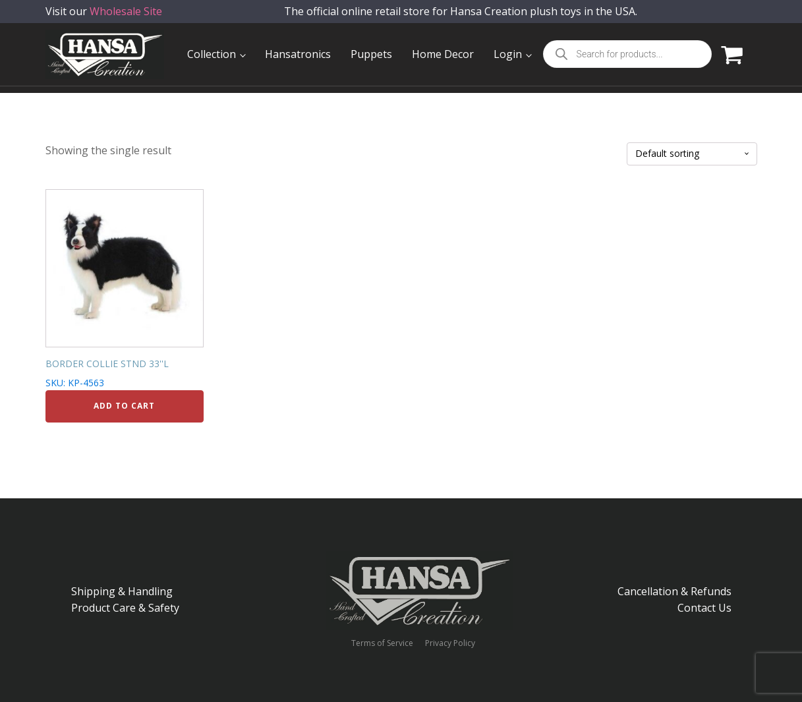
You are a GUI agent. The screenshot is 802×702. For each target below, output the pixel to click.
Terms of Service (382, 643)
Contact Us (704, 607)
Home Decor (443, 54)
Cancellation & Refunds (674, 591)
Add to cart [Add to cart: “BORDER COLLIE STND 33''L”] (124, 405)
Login (508, 54)
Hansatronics (298, 54)
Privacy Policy (450, 643)
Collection (211, 54)
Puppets (371, 54)
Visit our (103, 19)
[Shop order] (692, 153)
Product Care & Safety (125, 607)
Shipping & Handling (122, 591)
